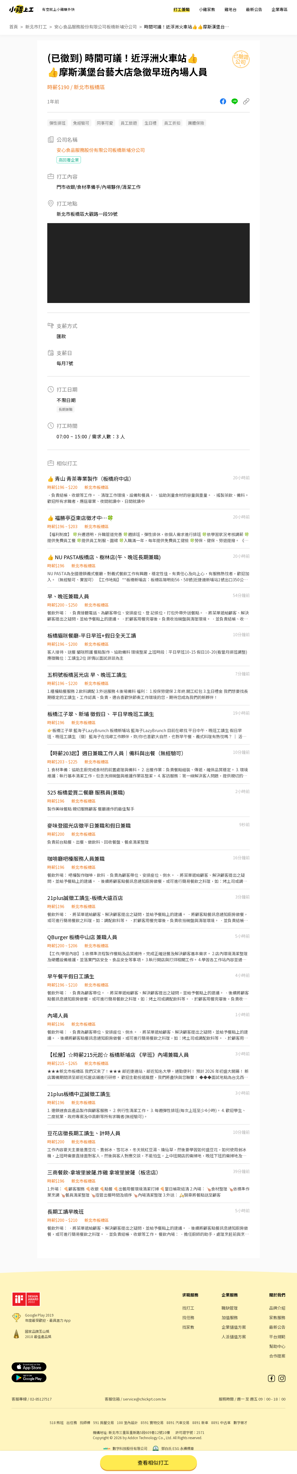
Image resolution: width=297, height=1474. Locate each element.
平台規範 (277, 1336)
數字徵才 (240, 1422)
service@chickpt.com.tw (144, 1399)
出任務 (71, 1422)
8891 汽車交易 (177, 1422)
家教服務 (277, 1317)
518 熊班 (57, 1422)
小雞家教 (207, 9)
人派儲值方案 (234, 1336)
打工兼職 (181, 9)
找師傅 (85, 1422)
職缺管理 (230, 1308)
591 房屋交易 (103, 1422)
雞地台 (230, 9)
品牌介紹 (277, 1308)
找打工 (188, 1308)
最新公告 (254, 9)
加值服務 (230, 1317)
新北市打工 (36, 27)
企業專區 (279, 9)
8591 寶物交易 (152, 1422)
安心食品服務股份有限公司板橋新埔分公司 (95, 27)
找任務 (188, 1317)
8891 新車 (200, 1422)
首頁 (13, 27)
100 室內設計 (127, 1422)
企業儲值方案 (234, 1327)
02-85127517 (41, 1399)
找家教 (188, 1327)
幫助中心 (277, 1346)
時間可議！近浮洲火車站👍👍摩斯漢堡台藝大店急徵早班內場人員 (187, 27)
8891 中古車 (221, 1422)
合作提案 (277, 1356)
